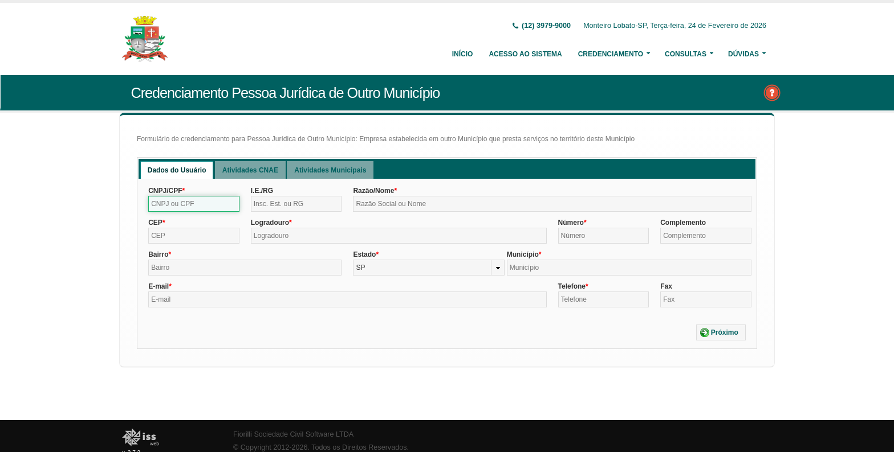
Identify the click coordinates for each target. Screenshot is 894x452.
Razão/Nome (373, 191)
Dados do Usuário (177, 170)
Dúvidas (743, 54)
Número (571, 223)
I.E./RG (262, 191)
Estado (364, 254)
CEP (155, 223)
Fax (666, 286)
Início (462, 54)
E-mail (158, 286)
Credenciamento (610, 54)
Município (523, 254)
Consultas (685, 54)
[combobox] (428, 268)
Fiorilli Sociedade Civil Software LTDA (293, 434)
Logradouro (270, 223)
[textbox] (193, 204)
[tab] (177, 170)
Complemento (683, 223)
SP (360, 268)
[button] (721, 332)
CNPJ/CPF (165, 191)
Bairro (158, 254)
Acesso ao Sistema (525, 54)
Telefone (572, 286)
